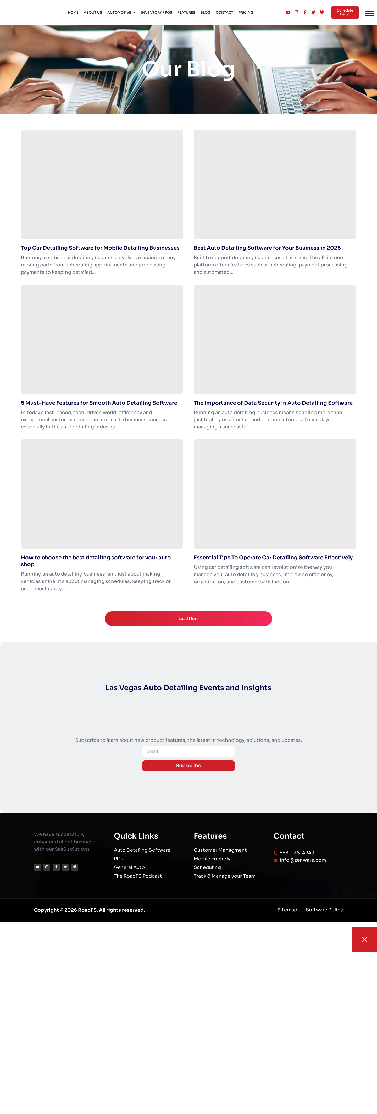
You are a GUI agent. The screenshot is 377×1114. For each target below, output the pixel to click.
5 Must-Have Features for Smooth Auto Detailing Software (99, 403)
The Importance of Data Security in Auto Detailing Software (273, 403)
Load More (189, 619)
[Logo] (20, 12)
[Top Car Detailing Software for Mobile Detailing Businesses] (102, 184)
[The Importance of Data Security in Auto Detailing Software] (275, 339)
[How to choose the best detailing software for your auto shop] (102, 494)
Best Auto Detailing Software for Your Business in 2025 (267, 248)
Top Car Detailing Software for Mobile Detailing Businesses (100, 248)
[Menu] (369, 12)
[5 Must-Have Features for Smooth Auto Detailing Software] (102, 339)
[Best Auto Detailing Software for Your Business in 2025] (275, 184)
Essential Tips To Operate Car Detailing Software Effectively (273, 557)
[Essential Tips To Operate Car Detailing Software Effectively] (275, 494)
